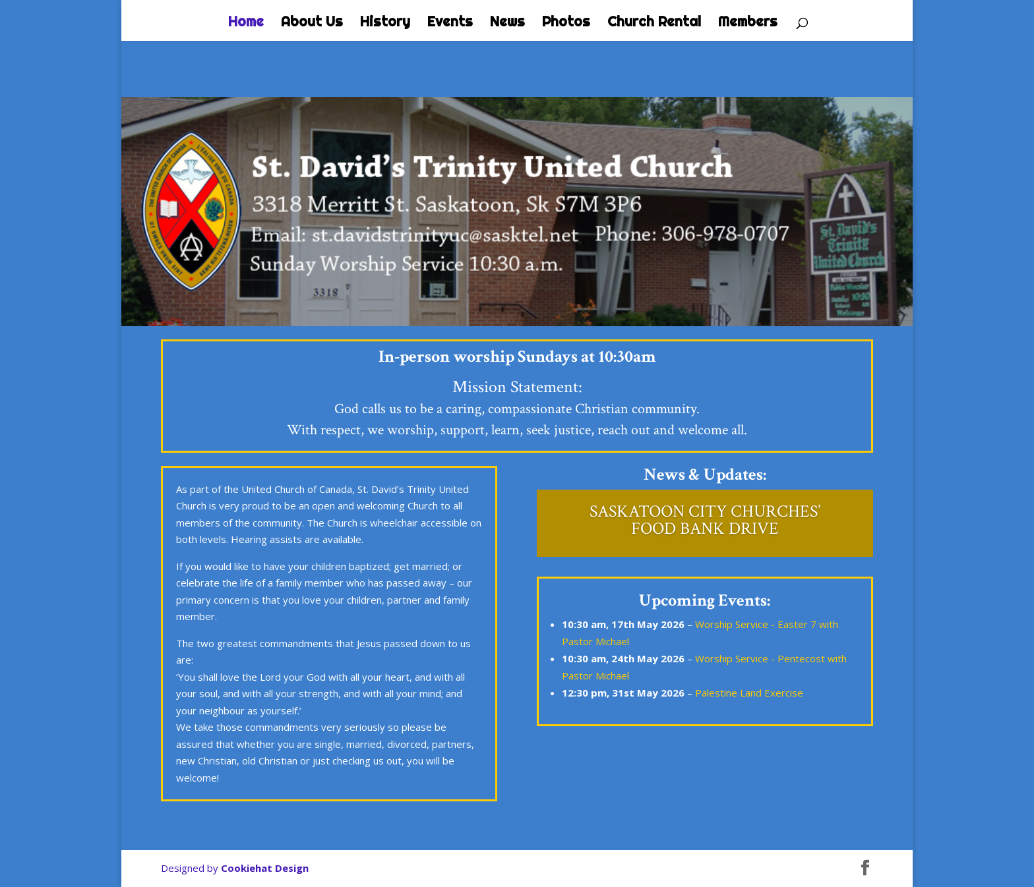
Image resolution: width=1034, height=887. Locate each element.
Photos (566, 23)
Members (747, 23)
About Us (312, 23)
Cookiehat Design (265, 867)
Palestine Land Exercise (749, 692)
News (507, 23)
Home (246, 23)
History (385, 23)
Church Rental (654, 23)
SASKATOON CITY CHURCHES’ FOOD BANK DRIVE (705, 520)
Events (450, 23)
